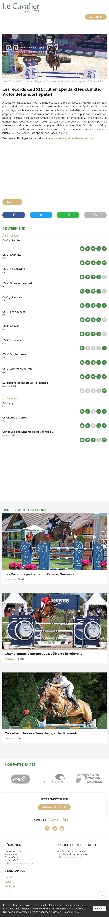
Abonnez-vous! (54, 807)
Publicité (10, 886)
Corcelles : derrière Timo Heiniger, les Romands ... (43, 733)
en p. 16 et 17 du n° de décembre (72, 138)
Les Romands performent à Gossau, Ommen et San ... (45, 574)
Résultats (93, 248)
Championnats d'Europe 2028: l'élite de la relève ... (43, 653)
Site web (82, 248)
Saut (21, 579)
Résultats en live (98, 248)
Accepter (99, 908)
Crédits (9, 877)
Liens (8, 881)
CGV (7, 890)
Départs (87, 248)
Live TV (104, 248)
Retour (12, 202)
